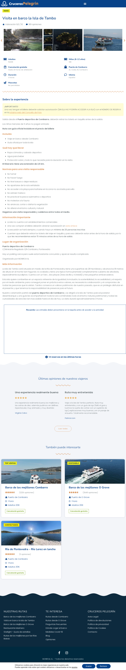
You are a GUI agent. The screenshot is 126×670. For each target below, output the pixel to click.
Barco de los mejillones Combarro (26, 487)
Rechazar (103, 666)
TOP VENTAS (10, 463)
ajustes (74, 667)
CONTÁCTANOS (11, 525)
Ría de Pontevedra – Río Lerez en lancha (30, 549)
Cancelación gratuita (15, 511)
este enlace (71, 225)
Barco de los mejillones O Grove (89, 487)
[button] (85, 4)
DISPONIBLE (74, 463)
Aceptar (89, 666)
